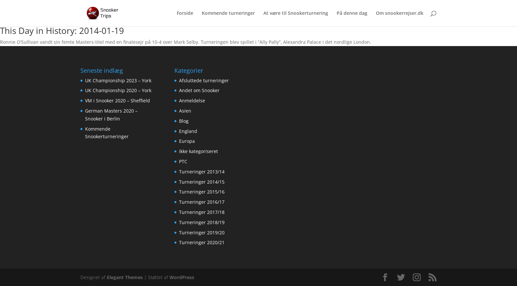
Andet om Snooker (199, 90)
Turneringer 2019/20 (202, 232)
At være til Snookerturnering (295, 13)
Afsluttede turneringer (204, 80)
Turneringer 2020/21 (202, 242)
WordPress (181, 277)
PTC (183, 161)
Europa (187, 141)
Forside (185, 13)
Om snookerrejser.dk (399, 13)
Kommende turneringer (228, 13)
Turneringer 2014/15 (202, 182)
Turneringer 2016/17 (202, 202)
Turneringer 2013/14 (202, 172)
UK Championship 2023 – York (118, 80)
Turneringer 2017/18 (202, 212)
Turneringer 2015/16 (202, 192)
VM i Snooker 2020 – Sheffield (117, 100)
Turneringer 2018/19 (202, 222)
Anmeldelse (192, 100)
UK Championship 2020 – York (118, 90)
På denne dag (352, 13)
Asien (185, 111)
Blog (184, 121)
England (188, 131)
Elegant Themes (125, 277)
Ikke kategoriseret (198, 151)
